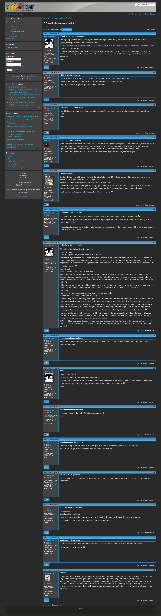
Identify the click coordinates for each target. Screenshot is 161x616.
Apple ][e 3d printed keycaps (18, 87)
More (38, 108)
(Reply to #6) (64, 242)
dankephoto (49, 37)
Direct (17, 78)
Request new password (16, 67)
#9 (154, 368)
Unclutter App (27, 78)
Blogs (10, 156)
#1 (154, 33)
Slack (12, 34)
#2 (154, 72)
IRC (12, 24)
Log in (45, 29)
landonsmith (11, 123)
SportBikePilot (11, 147)
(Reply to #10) (64, 439)
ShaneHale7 (49, 108)
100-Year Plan (143, 14)
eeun (46, 174)
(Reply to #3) (64, 137)
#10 (153, 407)
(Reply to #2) (64, 105)
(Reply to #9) (65, 407)
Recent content (13, 47)
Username (10, 56)
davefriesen (49, 75)
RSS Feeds (12, 161)
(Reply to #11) (65, 472)
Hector (47, 443)
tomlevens (49, 213)
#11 (153, 439)
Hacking (54, 18)
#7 (154, 242)
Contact (152, 14)
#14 (153, 537)
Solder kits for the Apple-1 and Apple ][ (21, 105)
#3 (154, 105)
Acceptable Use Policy (15, 167)
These (112, 188)
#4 (154, 137)
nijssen (9, 129)
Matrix (13, 26)
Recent (20, 14)
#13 (153, 505)
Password (10, 61)
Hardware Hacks (65, 18)
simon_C (48, 141)
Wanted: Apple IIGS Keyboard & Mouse (22, 102)
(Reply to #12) (64, 505)
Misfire (13, 31)
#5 (154, 171)
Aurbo (9, 142)
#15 (153, 570)
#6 (154, 210)
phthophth (49, 573)
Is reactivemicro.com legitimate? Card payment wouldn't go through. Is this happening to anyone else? (24, 97)
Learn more (10, 38)
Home (8, 14)
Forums (14, 14)
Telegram (14, 36)
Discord (13, 29)
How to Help (23, 197)
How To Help (133, 14)
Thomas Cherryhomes (14, 136)
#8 (154, 335)
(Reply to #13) (64, 537)
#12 (153, 472)
